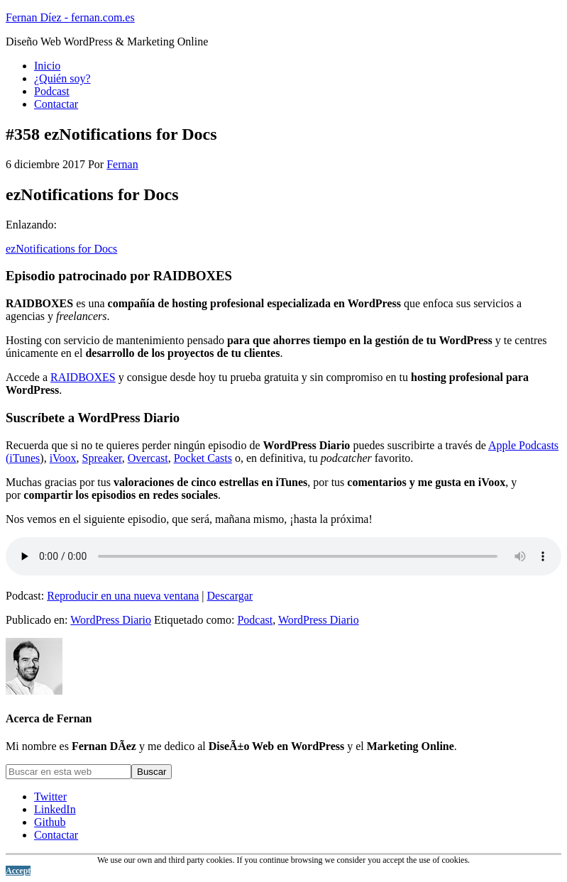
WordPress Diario (110, 620)
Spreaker (102, 458)
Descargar (230, 596)
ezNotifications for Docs (61, 249)
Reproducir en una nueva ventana (123, 596)
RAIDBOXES (83, 377)
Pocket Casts (203, 458)
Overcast (148, 458)
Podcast (255, 620)
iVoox (63, 458)
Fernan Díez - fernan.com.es (70, 17)
